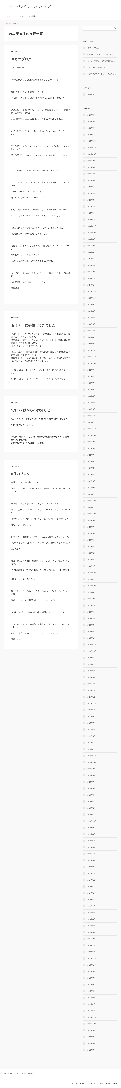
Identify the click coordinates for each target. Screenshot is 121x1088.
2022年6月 (91, 389)
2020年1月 (91, 566)
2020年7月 (91, 527)
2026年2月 (91, 128)
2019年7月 (91, 605)
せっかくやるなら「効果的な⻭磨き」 (101, 61)
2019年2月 (91, 631)
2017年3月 (91, 736)
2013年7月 (91, 978)
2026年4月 (91, 115)
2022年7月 (91, 383)
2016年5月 (91, 788)
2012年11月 (91, 1017)
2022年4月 (91, 403)
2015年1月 (91, 873)
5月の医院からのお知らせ (30, 410)
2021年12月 (91, 422)
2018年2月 (91, 690)
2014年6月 (91, 913)
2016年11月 (91, 756)
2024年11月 (91, 226)
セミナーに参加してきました (33, 325)
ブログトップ (21, 16)
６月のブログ (21, 59)
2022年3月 (91, 409)
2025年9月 (91, 161)
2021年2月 (91, 488)
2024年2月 (91, 278)
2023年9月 (91, 304)
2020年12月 (91, 501)
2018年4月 (91, 684)
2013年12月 (91, 952)
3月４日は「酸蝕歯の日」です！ (99, 67)
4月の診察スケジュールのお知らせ (100, 54)
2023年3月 (91, 337)
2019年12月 (91, 573)
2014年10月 (91, 893)
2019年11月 (91, 579)
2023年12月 (91, 291)
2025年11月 (91, 148)
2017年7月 (91, 723)
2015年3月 (91, 860)
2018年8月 (91, 658)
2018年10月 (91, 651)
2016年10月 (91, 762)
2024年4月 (91, 265)
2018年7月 (91, 664)
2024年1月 (91, 285)
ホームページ (8, 16)
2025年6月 (91, 180)
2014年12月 (91, 880)
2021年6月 (91, 461)
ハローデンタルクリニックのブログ (27, 6)
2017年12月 (91, 697)
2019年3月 (91, 625)
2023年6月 (91, 318)
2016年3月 (91, 801)
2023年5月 (91, 324)
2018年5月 (91, 677)
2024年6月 (91, 252)
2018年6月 (91, 671)
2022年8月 (91, 377)
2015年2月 (91, 867)
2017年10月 (91, 710)
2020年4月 (91, 546)
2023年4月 (91, 331)
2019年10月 (91, 586)
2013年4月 (91, 991)
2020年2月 (91, 559)
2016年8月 (91, 775)
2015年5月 (91, 854)
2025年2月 (91, 206)
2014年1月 (91, 945)
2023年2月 (91, 344)
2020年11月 (91, 507)
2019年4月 (91, 618)
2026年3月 (91, 121)
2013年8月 (91, 971)
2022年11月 (91, 357)
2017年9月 (91, 716)
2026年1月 (91, 135)
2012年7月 (91, 1037)
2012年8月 (91, 1030)
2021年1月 (91, 494)
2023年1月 (91, 350)
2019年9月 (91, 592)
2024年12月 (91, 220)
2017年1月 (91, 743)
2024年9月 (91, 239)
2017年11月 (91, 703)
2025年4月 (91, 193)
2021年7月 (91, 455)
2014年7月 (91, 906)
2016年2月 (91, 808)
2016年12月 (91, 749)
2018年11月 (91, 645)
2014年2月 (91, 939)
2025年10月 (91, 154)
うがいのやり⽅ (93, 48)
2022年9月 (91, 370)
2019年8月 (91, 599)
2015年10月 (91, 821)
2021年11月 (91, 429)
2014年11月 (91, 886)
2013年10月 (91, 965)
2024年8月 (91, 246)
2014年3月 (91, 932)
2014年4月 (91, 926)
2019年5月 (91, 612)
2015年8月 (91, 834)
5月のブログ (20, 474)
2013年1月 (91, 1011)
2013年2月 (91, 1004)
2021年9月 (91, 442)
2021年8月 (91, 448)
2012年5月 (91, 1050)
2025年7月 (91, 174)
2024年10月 (91, 233)
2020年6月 (91, 533)
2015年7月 (91, 841)
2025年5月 (91, 187)
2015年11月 (91, 815)
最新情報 (32, 16)
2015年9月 (91, 828)
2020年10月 (91, 514)
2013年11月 (91, 958)
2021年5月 (91, 468)
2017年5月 (91, 730)
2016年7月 (91, 782)
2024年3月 (91, 272)
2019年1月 (91, 638)
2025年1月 (91, 213)
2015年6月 (91, 847)
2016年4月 (91, 795)
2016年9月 (91, 769)
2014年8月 (91, 900)
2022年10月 (91, 363)
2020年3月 (91, 553)
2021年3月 (91, 481)
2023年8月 (91, 311)
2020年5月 (91, 540)
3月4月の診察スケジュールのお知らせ (101, 74)
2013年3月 (91, 998)
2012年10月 (91, 1024)
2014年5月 (91, 919)
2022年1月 (91, 416)
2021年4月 (91, 474)
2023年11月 (91, 298)
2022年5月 (91, 396)
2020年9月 (91, 520)
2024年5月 (91, 259)
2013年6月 (91, 985)
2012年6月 (91, 1043)
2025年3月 (91, 200)
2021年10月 (91, 435)
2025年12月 (91, 141)
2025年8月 (91, 167)
